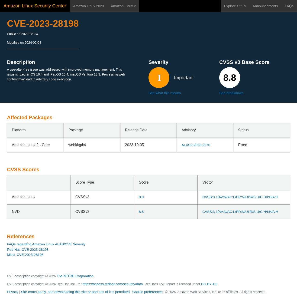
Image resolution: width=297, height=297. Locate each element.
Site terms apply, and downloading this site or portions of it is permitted (75, 292)
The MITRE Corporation (75, 276)
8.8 (141, 197)
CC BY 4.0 (209, 284)
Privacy (12, 292)
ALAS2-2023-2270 (195, 145)
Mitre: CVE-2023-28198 (25, 255)
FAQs (289, 6)
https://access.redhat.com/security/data (112, 284)
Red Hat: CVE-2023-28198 (27, 249)
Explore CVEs (235, 6)
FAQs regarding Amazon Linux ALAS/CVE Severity (46, 244)
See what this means (164, 93)
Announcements (265, 6)
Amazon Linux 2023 (88, 6)
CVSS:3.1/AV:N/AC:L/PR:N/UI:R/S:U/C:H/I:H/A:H (240, 197)
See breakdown (231, 93)
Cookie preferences (147, 292)
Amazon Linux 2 (123, 6)
